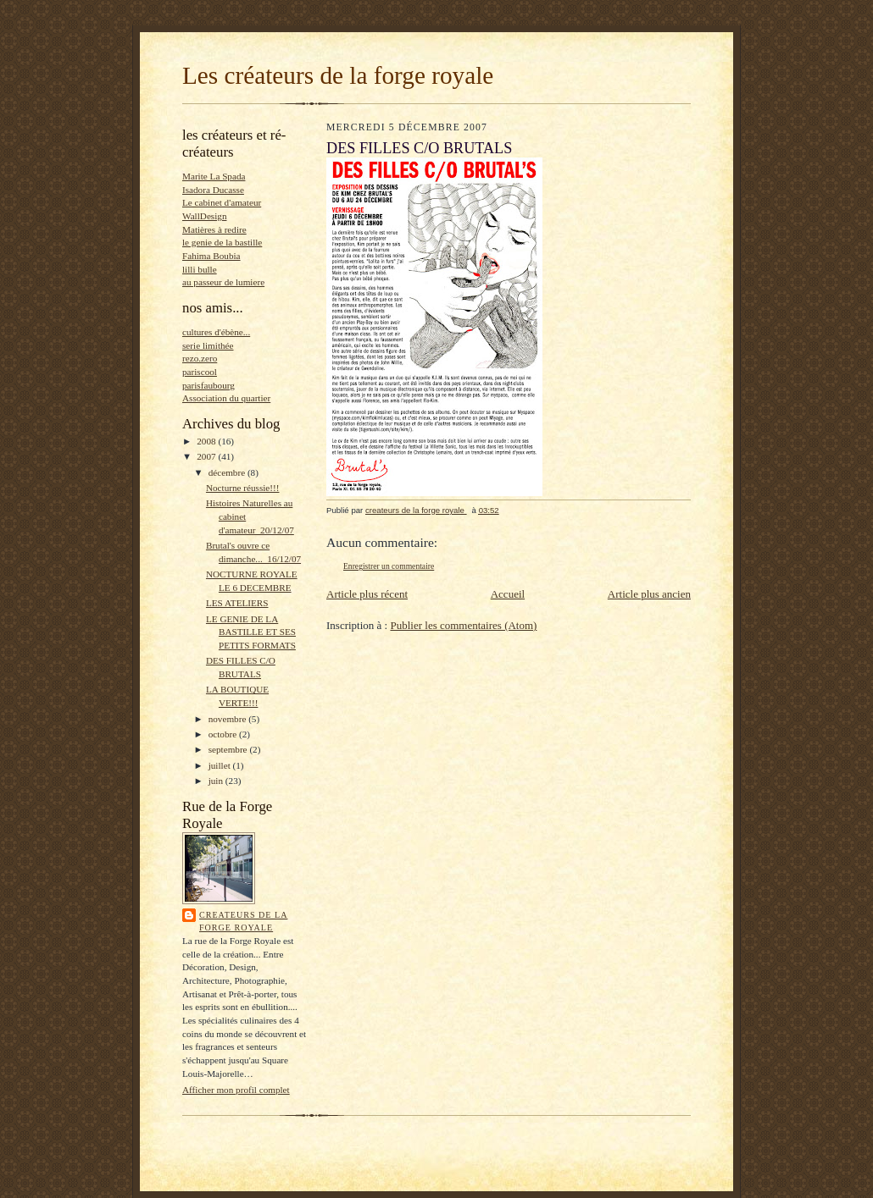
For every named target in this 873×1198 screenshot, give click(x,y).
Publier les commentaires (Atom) (463, 625)
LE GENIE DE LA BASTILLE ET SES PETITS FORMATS (251, 632)
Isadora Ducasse (213, 190)
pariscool (199, 372)
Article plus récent (367, 594)
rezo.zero (199, 358)
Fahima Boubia (211, 256)
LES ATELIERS (237, 603)
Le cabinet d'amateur (221, 202)
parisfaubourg (208, 385)
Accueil (508, 594)
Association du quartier (226, 398)
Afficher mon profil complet (236, 1090)
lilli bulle (199, 269)
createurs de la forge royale (243, 921)
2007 (207, 456)
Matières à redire (214, 229)
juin (217, 781)
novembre (228, 719)
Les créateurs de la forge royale (337, 75)
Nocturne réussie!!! (243, 488)
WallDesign (204, 216)
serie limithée (208, 345)
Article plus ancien (649, 594)
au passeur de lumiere (223, 282)
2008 (207, 441)
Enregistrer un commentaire (388, 566)
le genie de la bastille (222, 242)
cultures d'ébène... (216, 332)
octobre (224, 734)
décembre (228, 472)
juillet (221, 765)
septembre (229, 749)
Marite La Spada (213, 176)
